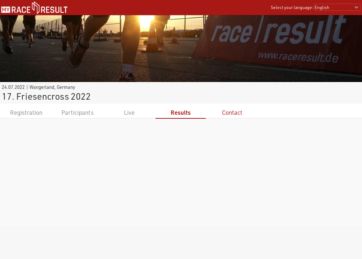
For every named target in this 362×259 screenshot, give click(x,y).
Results (181, 112)
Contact (232, 112)
